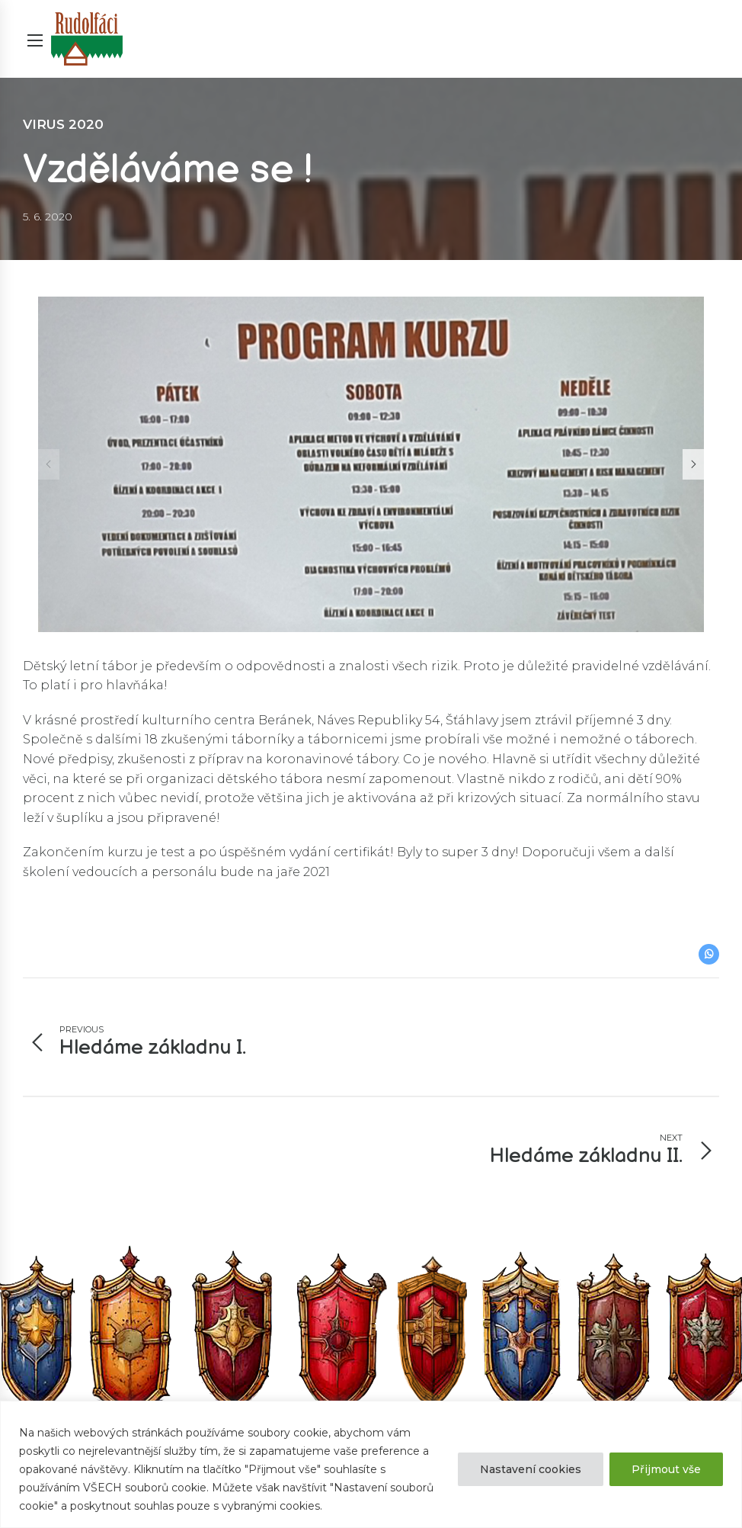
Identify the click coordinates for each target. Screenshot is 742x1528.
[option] (371, 464)
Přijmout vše (666, 1469)
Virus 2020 (63, 124)
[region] (371, 1464)
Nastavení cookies (530, 1469)
